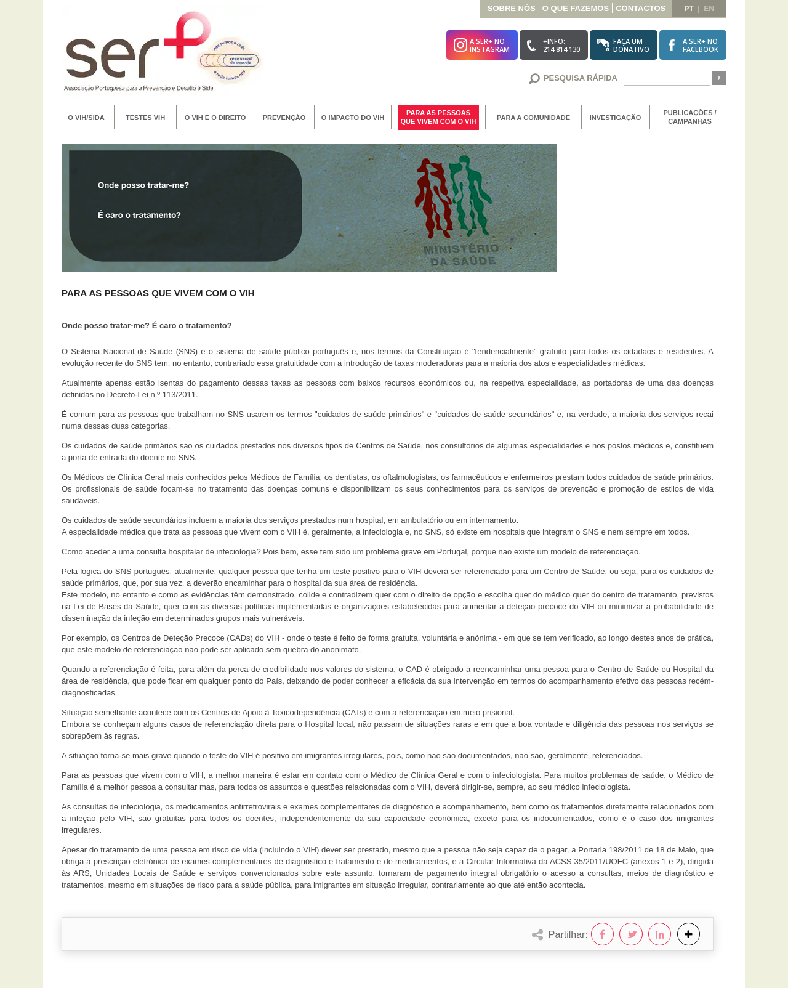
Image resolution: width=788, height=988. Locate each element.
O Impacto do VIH (352, 117)
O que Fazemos (575, 8)
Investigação (615, 117)
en (709, 8)
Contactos (640, 8)
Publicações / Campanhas (689, 117)
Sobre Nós (512, 8)
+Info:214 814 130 (561, 45)
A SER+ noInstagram (490, 45)
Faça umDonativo (631, 45)
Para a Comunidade (533, 117)
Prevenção (284, 117)
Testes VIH (145, 117)
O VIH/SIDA (86, 117)
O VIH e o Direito (215, 117)
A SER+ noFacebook (700, 45)
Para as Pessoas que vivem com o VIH (438, 117)
